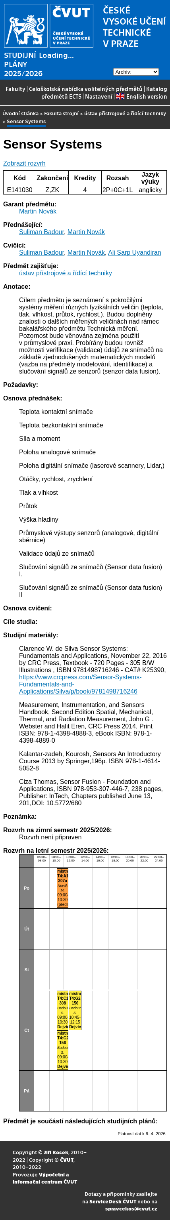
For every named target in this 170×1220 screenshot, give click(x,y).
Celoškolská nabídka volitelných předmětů (86, 88)
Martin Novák (37, 211)
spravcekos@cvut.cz (131, 1208)
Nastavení (98, 96)
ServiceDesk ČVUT (112, 1201)
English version (141, 96)
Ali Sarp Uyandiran (134, 252)
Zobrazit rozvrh (24, 163)
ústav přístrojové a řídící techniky (125, 113)
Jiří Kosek (56, 1152)
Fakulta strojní (61, 113)
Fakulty (15, 88)
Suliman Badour (41, 232)
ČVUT (66, 1160)
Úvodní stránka (20, 113)
